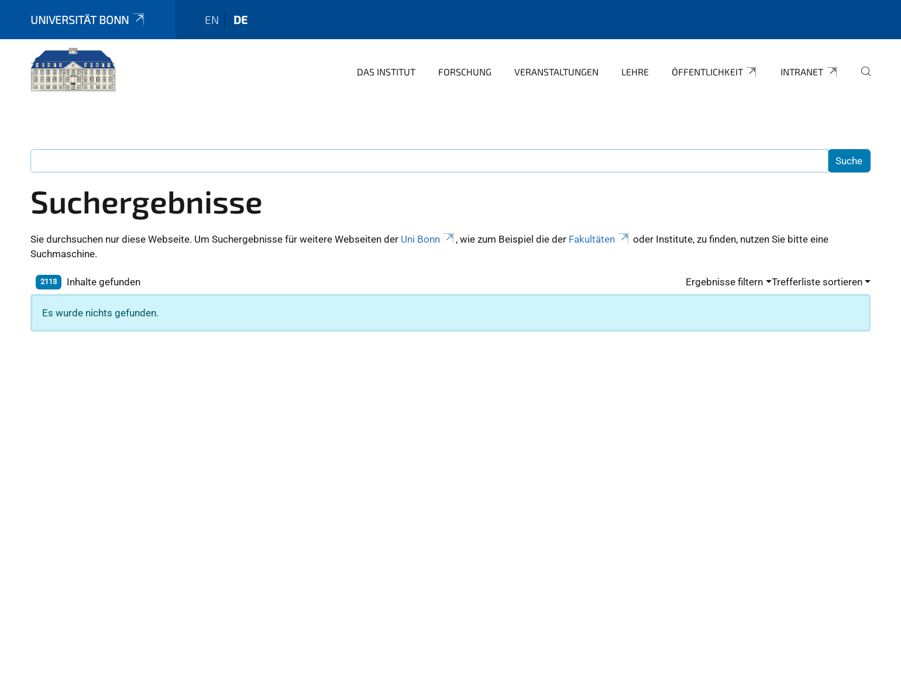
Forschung (464, 71)
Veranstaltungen (556, 71)
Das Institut (386, 71)
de (240, 19)
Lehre (635, 71)
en (212, 19)
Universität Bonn (88, 19)
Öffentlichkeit (715, 72)
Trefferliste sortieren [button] (817, 282)
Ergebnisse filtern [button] (724, 282)
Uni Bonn (428, 239)
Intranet (809, 72)
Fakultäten (600, 239)
